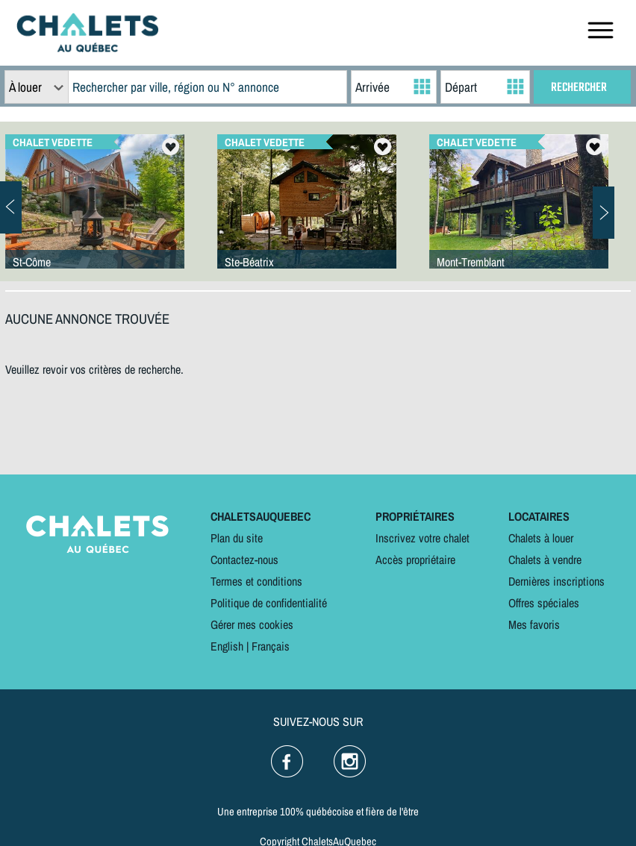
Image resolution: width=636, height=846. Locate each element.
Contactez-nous (244, 559)
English (227, 646)
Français (271, 646)
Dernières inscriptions (556, 581)
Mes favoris (534, 624)
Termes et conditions (256, 581)
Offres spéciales (543, 603)
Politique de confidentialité (269, 603)
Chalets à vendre (545, 559)
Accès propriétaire (415, 559)
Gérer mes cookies (252, 624)
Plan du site (237, 538)
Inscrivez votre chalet (422, 538)
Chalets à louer (540, 538)
